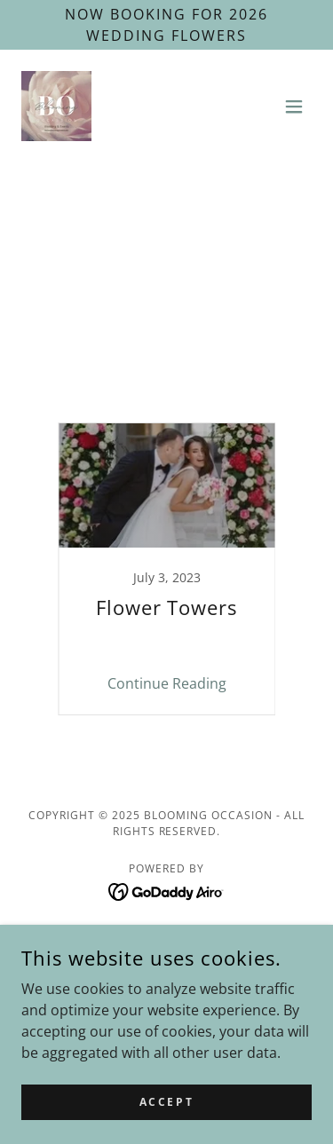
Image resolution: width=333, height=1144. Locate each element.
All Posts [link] (55, 281)
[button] (294, 106)
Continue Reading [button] (166, 683)
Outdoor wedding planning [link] (177, 320)
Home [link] (167, 942)
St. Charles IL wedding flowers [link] (177, 359)
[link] (56, 106)
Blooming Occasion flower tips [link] (208, 281)
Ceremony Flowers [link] (177, 301)
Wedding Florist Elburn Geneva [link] (177, 379)
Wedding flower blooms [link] (177, 398)
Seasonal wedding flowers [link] (177, 340)
